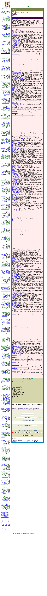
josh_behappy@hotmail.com (17, 27)
